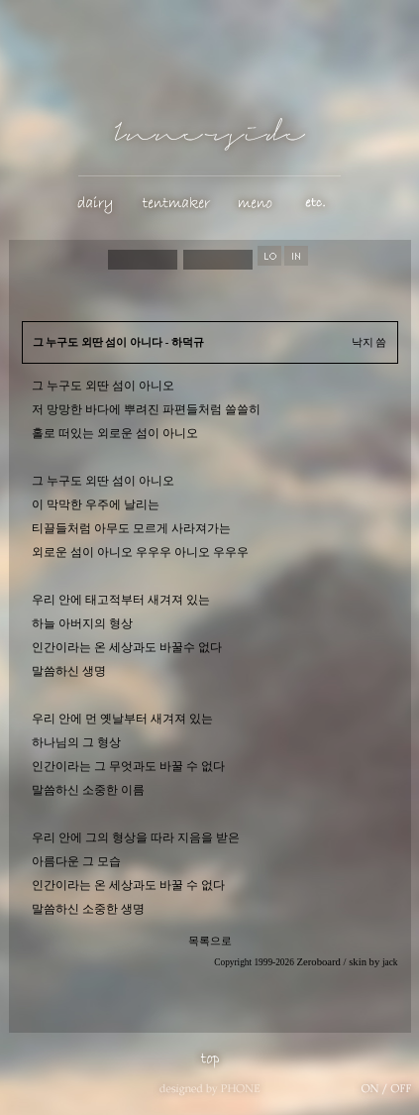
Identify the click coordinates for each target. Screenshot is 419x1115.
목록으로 (210, 941)
